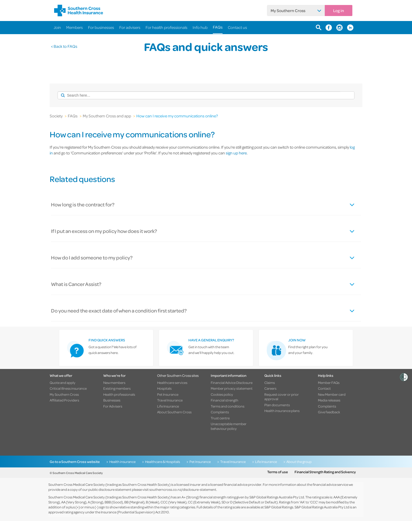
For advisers (129, 27)
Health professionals (119, 394)
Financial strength (224, 400)
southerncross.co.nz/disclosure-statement (182, 489)
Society (56, 116)
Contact (324, 388)
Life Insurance (168, 406)
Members (74, 27)
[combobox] (199, 95)
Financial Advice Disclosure (232, 382)
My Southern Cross (288, 10)
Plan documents (277, 405)
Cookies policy (222, 394)
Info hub (200, 27)
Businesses (111, 400)
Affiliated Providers (64, 400)
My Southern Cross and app (107, 116)
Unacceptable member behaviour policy (228, 426)
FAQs (218, 27)
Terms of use (277, 472)
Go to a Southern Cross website (75, 461)
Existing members (117, 388)
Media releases (329, 400)
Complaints (220, 412)
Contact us (237, 27)
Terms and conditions (227, 406)
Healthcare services (172, 382)
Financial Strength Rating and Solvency (325, 472)
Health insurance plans (282, 410)
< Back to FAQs (64, 46)
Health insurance (122, 461)
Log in (338, 10)
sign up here (236, 153)
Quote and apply (62, 382)
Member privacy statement (232, 388)
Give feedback (329, 412)
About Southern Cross (174, 412)
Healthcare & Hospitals (162, 461)
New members (114, 382)
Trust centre (220, 418)
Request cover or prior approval (281, 396)
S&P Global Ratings (278, 506)
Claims (269, 382)
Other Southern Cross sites (178, 375)
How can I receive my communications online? (177, 116)
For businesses (101, 27)
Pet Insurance (167, 394)
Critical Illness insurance (68, 388)
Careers (270, 388)
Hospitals (164, 388)
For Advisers (112, 406)
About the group (299, 461)
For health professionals (166, 27)
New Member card (332, 394)
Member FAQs (328, 382)
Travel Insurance (170, 400)
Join (57, 27)
